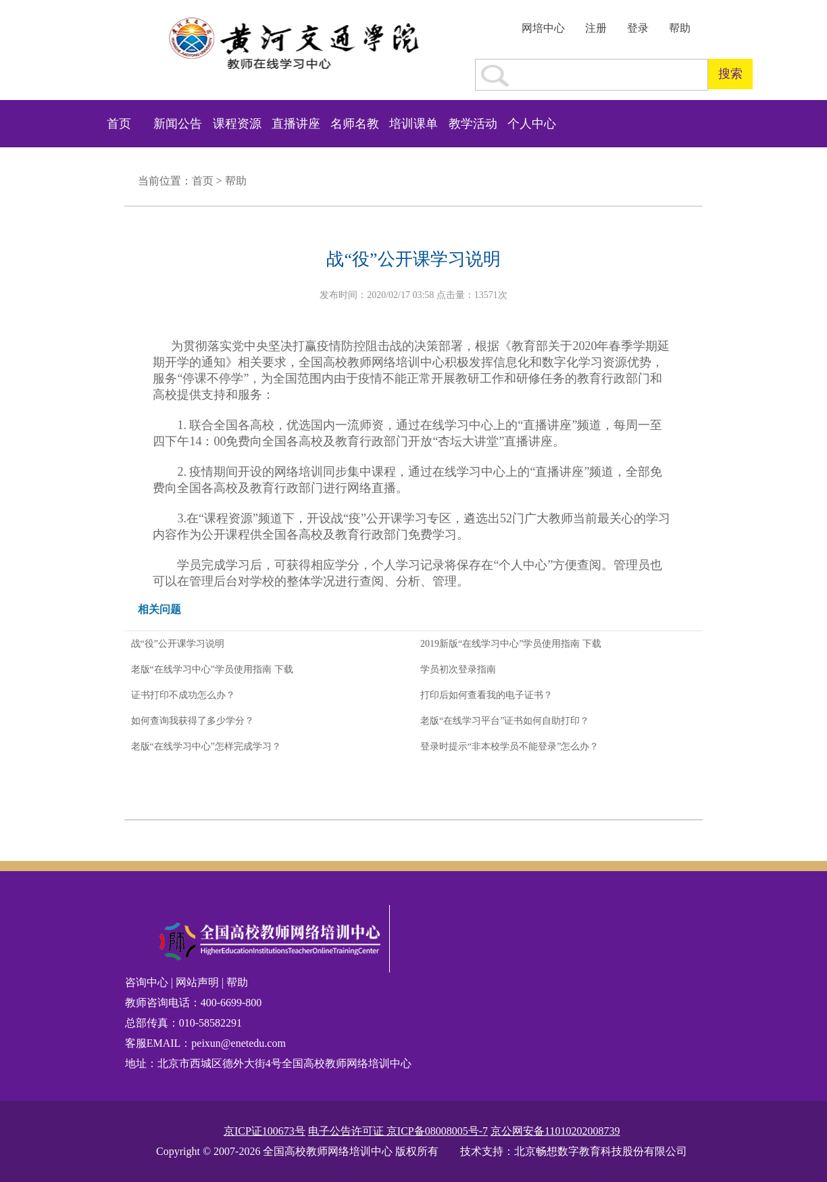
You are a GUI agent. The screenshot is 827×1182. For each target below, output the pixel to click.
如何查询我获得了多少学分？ (192, 721)
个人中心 (531, 123)
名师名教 (354, 123)
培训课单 (413, 123)
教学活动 (473, 123)
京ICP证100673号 (264, 1131)
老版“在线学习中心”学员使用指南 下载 (212, 669)
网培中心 (543, 28)
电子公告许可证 (347, 1131)
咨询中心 (148, 982)
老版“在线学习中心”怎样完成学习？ (206, 746)
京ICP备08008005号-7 (437, 1131)
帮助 (680, 28)
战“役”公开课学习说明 (177, 644)
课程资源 (237, 123)
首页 (119, 123)
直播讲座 (296, 123)
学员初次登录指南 (458, 669)
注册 (596, 28)
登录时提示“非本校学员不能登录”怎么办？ (509, 746)
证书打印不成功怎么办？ (183, 695)
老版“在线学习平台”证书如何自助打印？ (504, 721)
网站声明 (197, 982)
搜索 (730, 73)
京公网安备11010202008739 (555, 1131)
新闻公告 (177, 123)
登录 (638, 28)
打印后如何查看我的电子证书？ (486, 695)
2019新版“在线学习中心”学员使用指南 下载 (510, 644)
